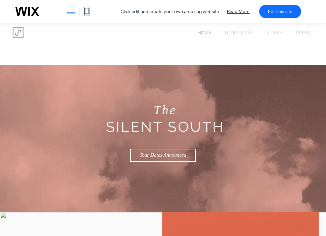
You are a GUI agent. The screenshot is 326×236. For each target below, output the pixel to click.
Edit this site (280, 11)
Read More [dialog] (238, 11)
